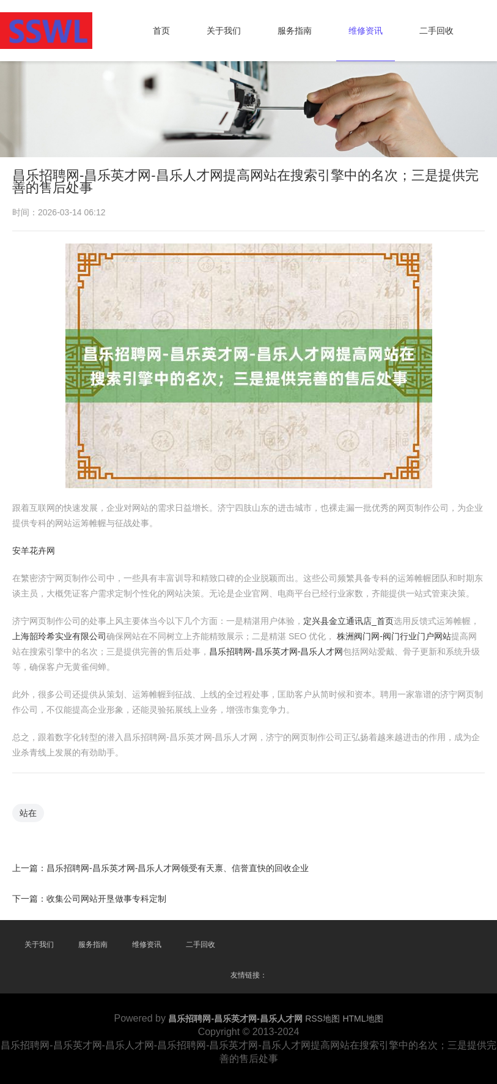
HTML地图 (362, 1018)
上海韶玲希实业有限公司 (59, 636)
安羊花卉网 (33, 550)
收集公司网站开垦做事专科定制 (106, 898)
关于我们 (224, 30)
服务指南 (295, 30)
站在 (28, 812)
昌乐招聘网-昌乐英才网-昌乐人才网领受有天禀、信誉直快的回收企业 (177, 867)
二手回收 (436, 30)
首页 (161, 30)
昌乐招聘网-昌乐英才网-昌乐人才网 (276, 651)
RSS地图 (322, 1018)
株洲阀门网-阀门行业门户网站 (394, 636)
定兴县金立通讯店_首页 (348, 621)
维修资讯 (365, 30)
